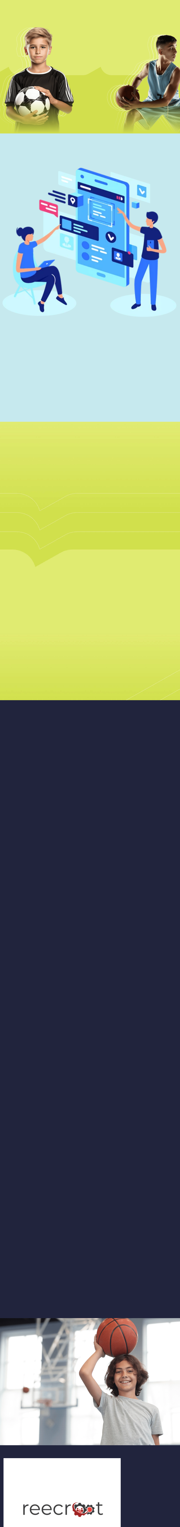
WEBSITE (12, 1456)
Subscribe (80, 1486)
